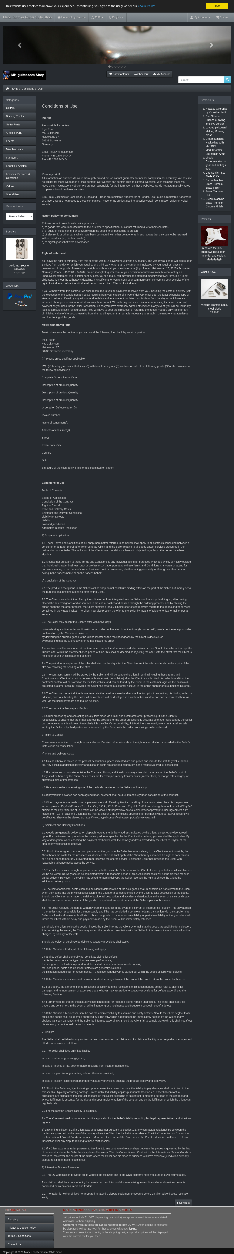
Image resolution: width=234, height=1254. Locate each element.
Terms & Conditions (19, 1235)
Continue (183, 1202)
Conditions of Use (32, 88)
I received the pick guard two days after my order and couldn (213, 252)
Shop (15, 88)
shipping (90, 1221)
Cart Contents (119, 74)
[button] (20, 45)
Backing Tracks (15, 116)
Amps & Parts (14, 132)
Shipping (13, 1219)
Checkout (141, 74)
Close (216, 6)
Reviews (206, 219)
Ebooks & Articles (16, 165)
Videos (10, 186)
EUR (97, 17)
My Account (161, 74)
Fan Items (12, 157)
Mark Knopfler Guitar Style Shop (27, 17)
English (116, 17)
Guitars (10, 107)
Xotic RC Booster (19, 265)
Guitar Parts (13, 124)
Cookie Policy (149, 6)
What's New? (208, 271)
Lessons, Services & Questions (18, 176)
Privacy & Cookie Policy (22, 1227)
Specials (11, 231)
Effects (10, 141)
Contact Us (14, 1244)
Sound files (12, 194)
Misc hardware (14, 149)
